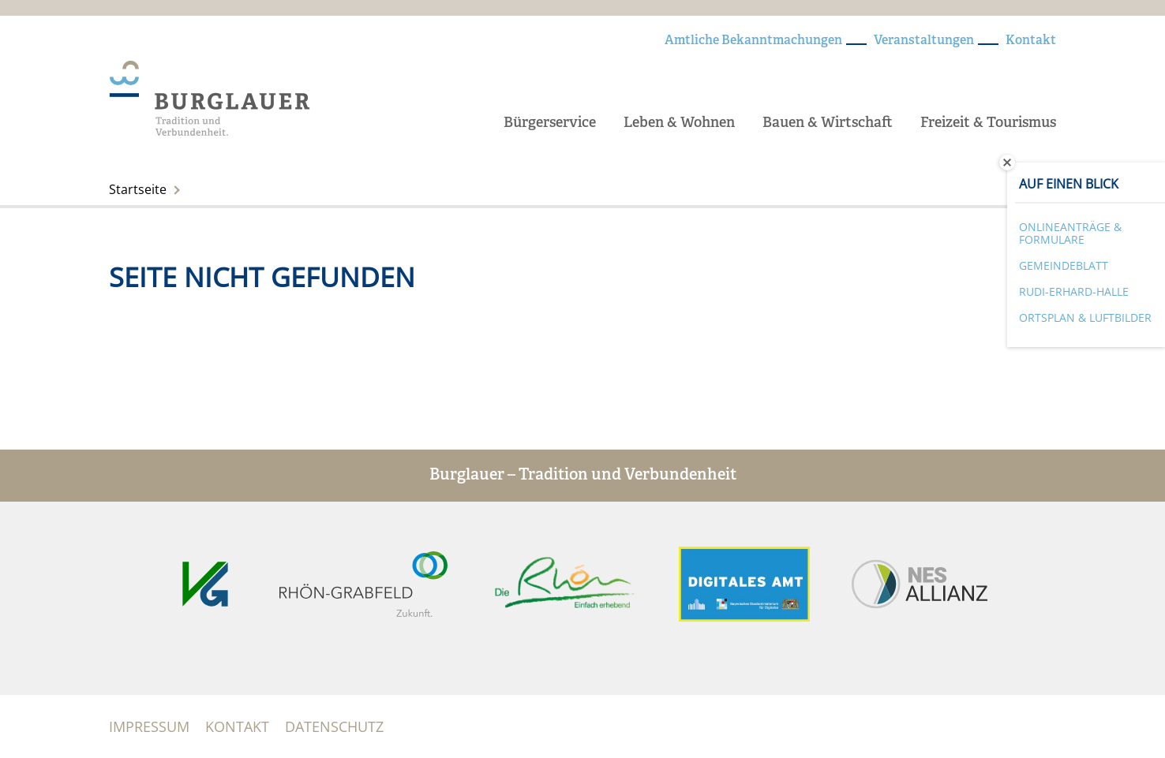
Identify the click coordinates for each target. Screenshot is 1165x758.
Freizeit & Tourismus (988, 123)
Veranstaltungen (924, 41)
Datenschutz (334, 726)
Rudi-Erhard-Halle (1074, 291)
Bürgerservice (550, 123)
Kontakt (1031, 41)
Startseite (138, 189)
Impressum (149, 726)
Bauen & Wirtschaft (827, 123)
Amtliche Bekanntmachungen (753, 41)
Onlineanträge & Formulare (1070, 233)
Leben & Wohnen (679, 123)
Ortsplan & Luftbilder (1085, 317)
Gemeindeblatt (1063, 265)
